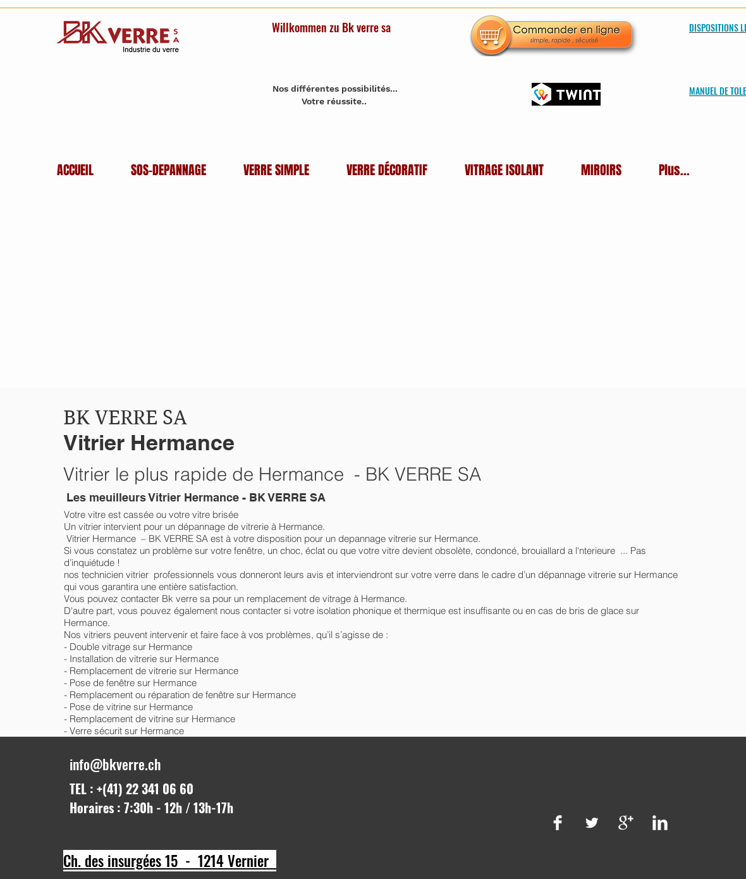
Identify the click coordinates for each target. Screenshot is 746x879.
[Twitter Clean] (591, 822)
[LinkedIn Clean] (660, 822)
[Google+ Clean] (625, 822)
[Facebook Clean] (557, 822)
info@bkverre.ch (115, 764)
